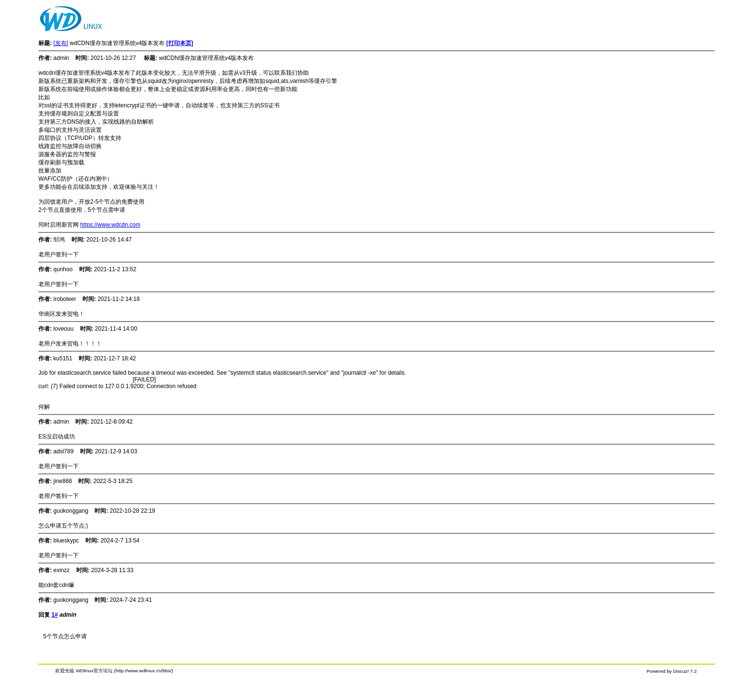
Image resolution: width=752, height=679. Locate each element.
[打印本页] (179, 43)
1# (54, 614)
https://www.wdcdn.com (110, 224)
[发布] (60, 43)
